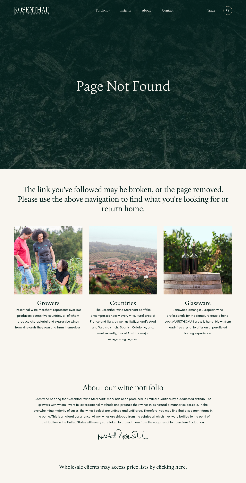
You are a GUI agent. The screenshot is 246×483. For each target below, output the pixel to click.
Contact (168, 10)
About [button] (147, 10)
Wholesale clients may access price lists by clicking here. (123, 467)
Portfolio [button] (103, 10)
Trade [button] (212, 10)
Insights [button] (126, 10)
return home (122, 208)
